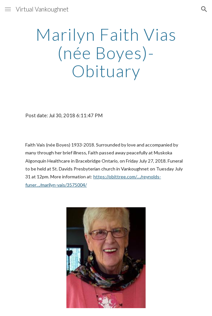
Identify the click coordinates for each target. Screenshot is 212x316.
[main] (106, 53)
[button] (8, 9)
